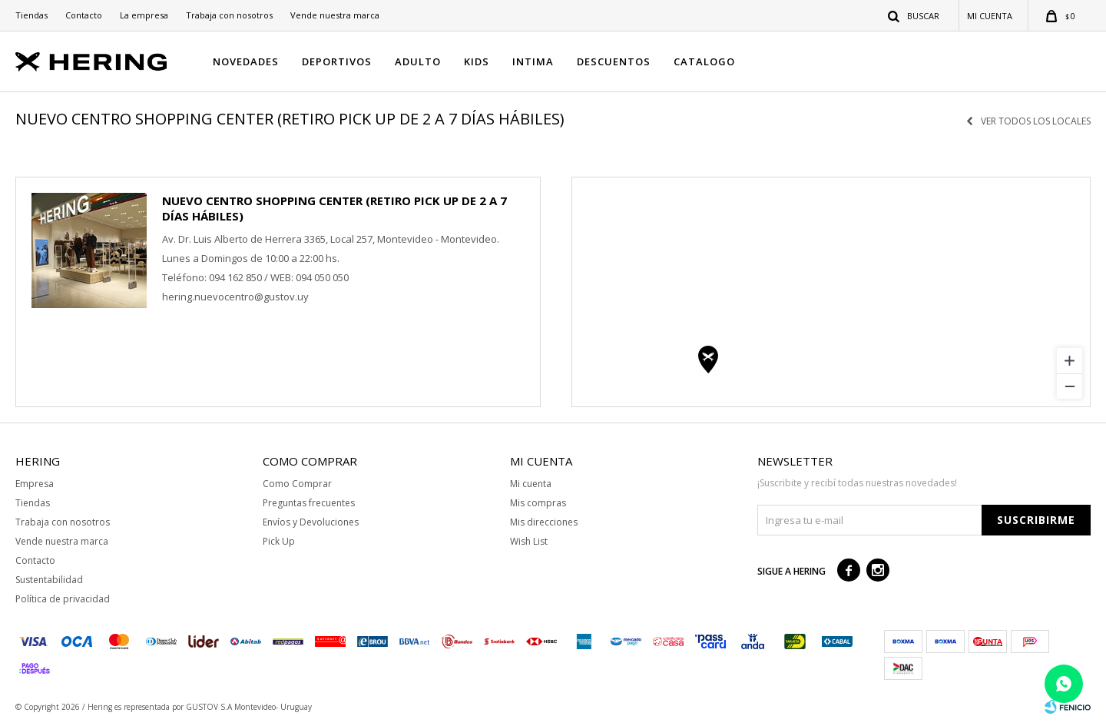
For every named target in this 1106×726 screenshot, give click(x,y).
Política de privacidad (62, 598)
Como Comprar (297, 483)
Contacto (83, 15)
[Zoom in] (1069, 360)
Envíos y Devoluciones (311, 522)
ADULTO (418, 61)
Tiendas (31, 15)
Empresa (34, 483)
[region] (831, 291)
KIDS (476, 61)
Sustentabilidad (49, 579)
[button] (914, 15)
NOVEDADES (246, 61)
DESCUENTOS (614, 61)
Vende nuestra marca (334, 15)
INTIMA (533, 61)
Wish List (529, 541)
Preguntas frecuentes (309, 502)
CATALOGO (704, 61)
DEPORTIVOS (337, 61)
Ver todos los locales (1036, 121)
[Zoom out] (1069, 386)
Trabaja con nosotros (229, 15)
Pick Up (279, 541)
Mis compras (538, 502)
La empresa (144, 15)
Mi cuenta (530, 483)
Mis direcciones (544, 522)
